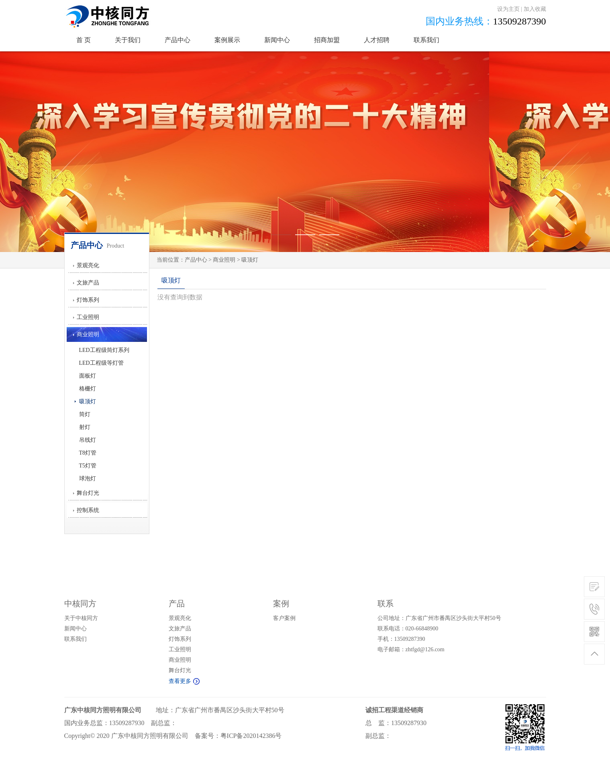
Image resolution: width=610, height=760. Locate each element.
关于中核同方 (81, 618)
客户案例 (284, 618)
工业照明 (88, 317)
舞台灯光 (88, 493)
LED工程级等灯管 (99, 363)
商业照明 (88, 334)
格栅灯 (85, 389)
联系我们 (426, 40)
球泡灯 (85, 479)
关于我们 (128, 40)
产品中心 (177, 40)
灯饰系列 (88, 300)
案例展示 (227, 40)
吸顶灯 (85, 401)
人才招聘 (377, 40)
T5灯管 (86, 466)
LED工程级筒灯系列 (102, 350)
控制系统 (88, 510)
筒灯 (82, 414)
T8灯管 (86, 453)
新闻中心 (277, 40)
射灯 (82, 427)
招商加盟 (327, 40)
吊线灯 (85, 440)
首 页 (83, 40)
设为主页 (508, 9)
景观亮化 (88, 265)
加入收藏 (535, 9)
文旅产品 (88, 283)
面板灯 (85, 376)
